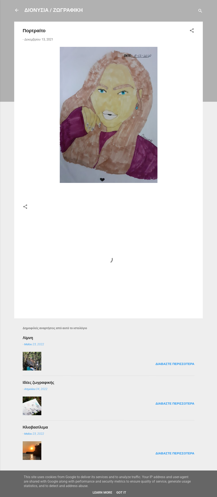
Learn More (102, 492)
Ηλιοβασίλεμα (35, 427)
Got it (121, 492)
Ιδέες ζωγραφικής (38, 382)
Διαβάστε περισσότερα (175, 364)
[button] (191, 31)
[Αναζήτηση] (200, 11)
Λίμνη (28, 338)
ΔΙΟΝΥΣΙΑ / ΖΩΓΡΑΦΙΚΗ (53, 10)
